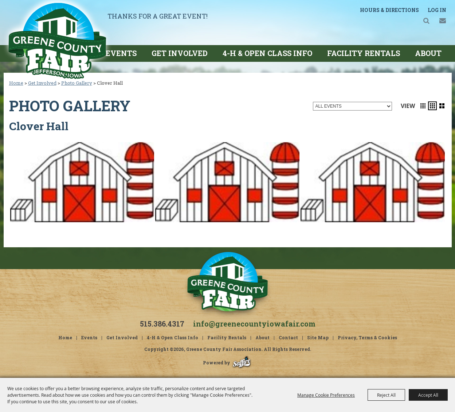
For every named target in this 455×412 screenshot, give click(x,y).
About (428, 53)
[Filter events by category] (352, 106)
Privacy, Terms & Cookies (367, 337)
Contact (288, 337)
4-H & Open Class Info (267, 53)
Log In (437, 10)
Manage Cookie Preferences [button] (326, 395)
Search (426, 20)
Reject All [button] (386, 395)
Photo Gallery (76, 83)
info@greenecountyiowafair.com (254, 323)
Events (121, 53)
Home (16, 83)
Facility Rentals (363, 53)
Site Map (318, 337)
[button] (423, 105)
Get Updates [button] (442, 20)
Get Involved (180, 53)
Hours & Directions (389, 10)
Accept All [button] (428, 395)
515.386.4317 (162, 323)
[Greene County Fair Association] (57, 40)
